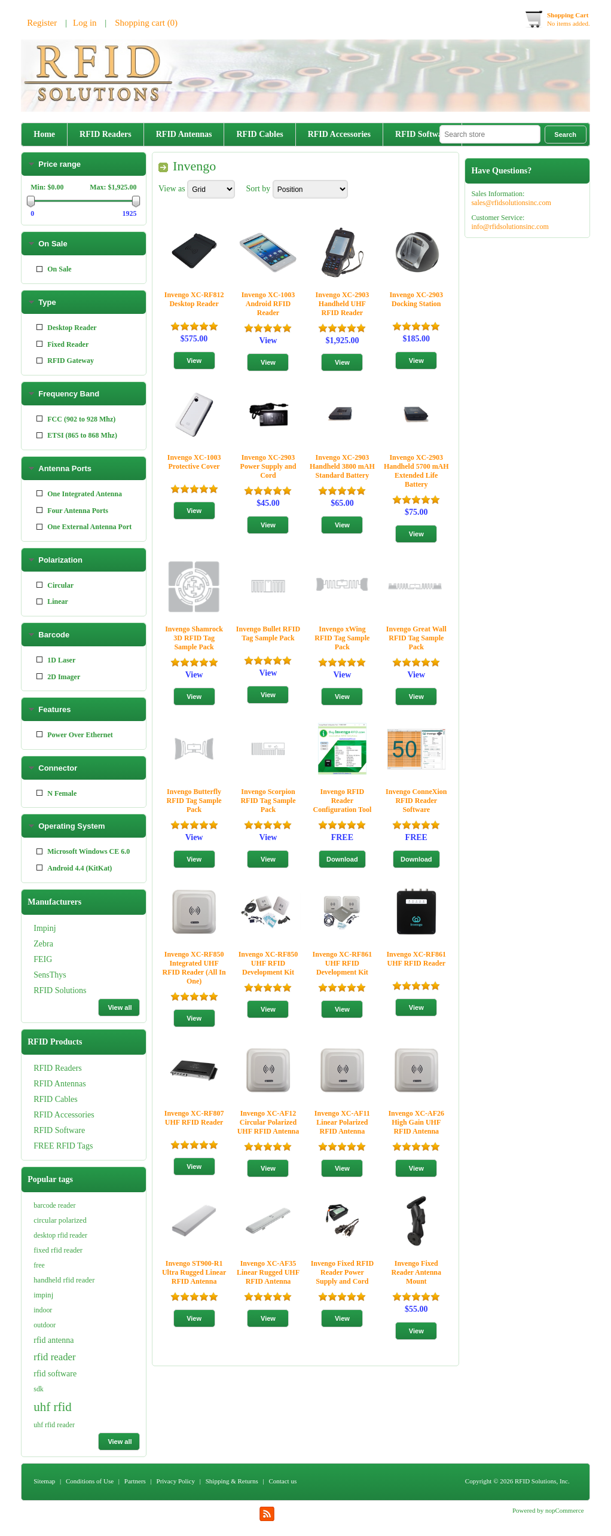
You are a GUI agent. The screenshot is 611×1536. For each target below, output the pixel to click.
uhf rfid (52, 1407)
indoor (42, 1310)
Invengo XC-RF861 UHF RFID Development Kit (342, 963)
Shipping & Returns (232, 1481)
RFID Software (422, 134)
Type (47, 579)
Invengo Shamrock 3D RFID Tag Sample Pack (194, 638)
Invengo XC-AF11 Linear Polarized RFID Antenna (342, 1122)
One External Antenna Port (89, 804)
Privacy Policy (176, 1481)
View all (120, 270)
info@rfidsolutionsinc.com (509, 226)
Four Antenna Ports (77, 788)
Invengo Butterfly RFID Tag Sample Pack (194, 800)
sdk (38, 1389)
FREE (342, 837)
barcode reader (54, 1205)
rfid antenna (53, 1340)
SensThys (49, 237)
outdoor (44, 1325)
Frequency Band (68, 671)
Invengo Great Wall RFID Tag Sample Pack (416, 638)
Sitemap (44, 1481)
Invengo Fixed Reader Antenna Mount (416, 1272)
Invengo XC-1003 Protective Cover (194, 462)
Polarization (60, 837)
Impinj (44, 191)
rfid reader (54, 1357)
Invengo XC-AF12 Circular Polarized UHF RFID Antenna (268, 1122)
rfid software (55, 1373)
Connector (57, 1045)
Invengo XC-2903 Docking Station (416, 299)
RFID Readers (106, 134)
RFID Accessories (339, 134)
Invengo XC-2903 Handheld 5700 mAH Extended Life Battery (416, 470)
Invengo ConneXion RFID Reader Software (416, 800)
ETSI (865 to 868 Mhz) (82, 713)
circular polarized (59, 1220)
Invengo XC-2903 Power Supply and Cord (268, 466)
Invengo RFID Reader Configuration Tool (342, 800)
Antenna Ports (64, 745)
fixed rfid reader (58, 1250)
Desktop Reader (71, 605)
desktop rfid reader (60, 1235)
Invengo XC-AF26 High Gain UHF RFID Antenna (416, 1122)
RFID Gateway (70, 638)
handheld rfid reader (63, 1280)
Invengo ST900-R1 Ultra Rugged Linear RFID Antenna (194, 1272)
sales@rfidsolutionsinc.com (511, 203)
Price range (59, 441)
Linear (57, 879)
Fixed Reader (67, 622)
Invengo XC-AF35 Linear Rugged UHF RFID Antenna (268, 1272)
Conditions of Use (90, 1481)
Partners (135, 1481)
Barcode (53, 912)
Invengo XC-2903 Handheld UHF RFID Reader (342, 304)
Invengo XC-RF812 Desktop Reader (194, 299)
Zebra (43, 206)
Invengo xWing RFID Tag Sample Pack (341, 638)
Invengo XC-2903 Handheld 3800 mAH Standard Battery (342, 466)
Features (54, 986)
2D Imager (63, 954)
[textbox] (489, 134)
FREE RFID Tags (63, 408)
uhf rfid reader (54, 1425)
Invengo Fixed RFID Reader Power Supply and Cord (342, 1272)
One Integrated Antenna (84, 771)
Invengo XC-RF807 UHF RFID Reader (194, 1117)
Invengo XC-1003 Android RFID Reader (268, 304)
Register (42, 23)
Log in (85, 23)
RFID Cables (259, 134)
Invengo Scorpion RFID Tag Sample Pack (267, 800)
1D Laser (61, 937)
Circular (60, 863)
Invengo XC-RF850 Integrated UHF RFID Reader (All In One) (194, 967)
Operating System (71, 1103)
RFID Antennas (184, 134)
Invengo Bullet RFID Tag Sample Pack (268, 633)
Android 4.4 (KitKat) (79, 1145)
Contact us (282, 1481)
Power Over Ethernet (80, 1012)
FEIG (42, 222)
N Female (62, 1071)
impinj (43, 1295)
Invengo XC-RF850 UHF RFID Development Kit (268, 963)
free (38, 1265)
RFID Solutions (59, 253)
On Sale (52, 521)
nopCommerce (564, 1510)
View (268, 340)
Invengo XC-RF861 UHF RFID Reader (416, 958)
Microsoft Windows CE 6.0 (88, 1129)
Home (44, 134)
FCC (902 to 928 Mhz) (81, 696)
